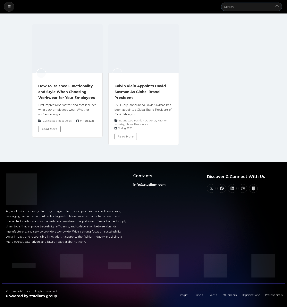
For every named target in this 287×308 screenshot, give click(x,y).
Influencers (226, 295)
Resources (65, 120)
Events (209, 295)
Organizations (249, 295)
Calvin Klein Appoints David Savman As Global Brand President (140, 92)
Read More (49, 129)
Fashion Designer (145, 120)
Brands (194, 295)
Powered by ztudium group (31, 296)
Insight (179, 295)
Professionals (273, 295)
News (129, 124)
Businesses (50, 120)
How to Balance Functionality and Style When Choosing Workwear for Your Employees (66, 92)
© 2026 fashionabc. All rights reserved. (31, 291)
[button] (9, 7)
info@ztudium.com (149, 185)
